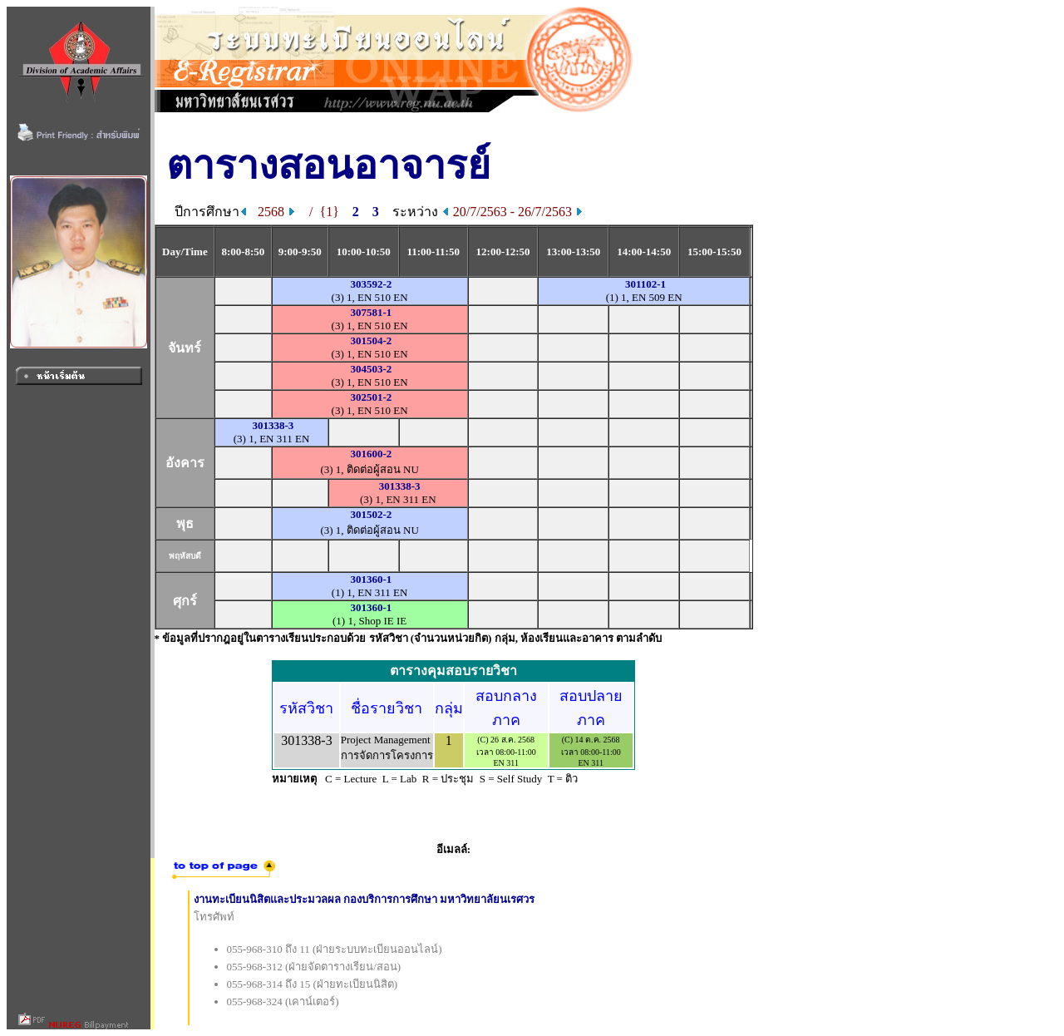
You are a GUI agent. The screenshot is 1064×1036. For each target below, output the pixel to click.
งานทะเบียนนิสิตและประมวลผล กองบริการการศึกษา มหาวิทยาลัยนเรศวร (364, 899)
